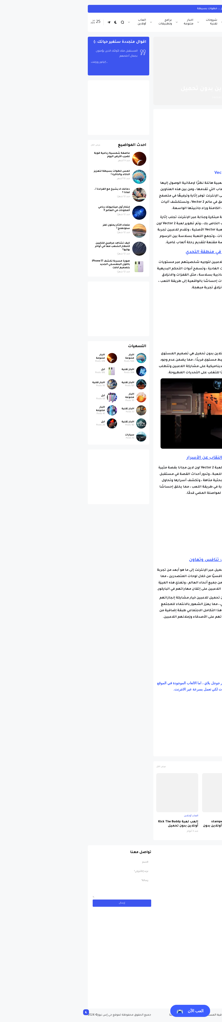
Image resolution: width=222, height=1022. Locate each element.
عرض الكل (82, 767)
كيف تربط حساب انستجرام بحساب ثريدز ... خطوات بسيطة (156, 8)
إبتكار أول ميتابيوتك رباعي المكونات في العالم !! (35, 209)
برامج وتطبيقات (86, 22)
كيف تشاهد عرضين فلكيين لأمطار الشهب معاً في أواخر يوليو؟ (33, 246)
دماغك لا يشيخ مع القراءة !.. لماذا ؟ (33, 191)
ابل (24, 369)
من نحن (183, 1015)
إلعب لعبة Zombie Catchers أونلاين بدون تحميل (194, 826)
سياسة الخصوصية (162, 1015)
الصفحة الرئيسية (196, 79)
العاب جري (181, 751)
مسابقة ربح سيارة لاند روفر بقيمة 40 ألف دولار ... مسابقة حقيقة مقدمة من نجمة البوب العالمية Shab (181, 989)
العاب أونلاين (63, 22)
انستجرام (205, 8)
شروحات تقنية (132, 22)
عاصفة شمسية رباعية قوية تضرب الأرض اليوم (33, 155)
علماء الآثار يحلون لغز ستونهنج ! (37, 227)
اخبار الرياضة (155, 22)
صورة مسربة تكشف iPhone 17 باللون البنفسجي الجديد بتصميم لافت (32, 264)
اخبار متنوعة (109, 22)
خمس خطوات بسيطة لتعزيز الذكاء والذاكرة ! (33, 173)
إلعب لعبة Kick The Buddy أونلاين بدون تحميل (99, 824)
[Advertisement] (143, 139)
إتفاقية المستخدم (135, 1015)
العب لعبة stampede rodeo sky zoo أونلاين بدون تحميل (144, 826)
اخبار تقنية (175, 22)
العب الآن (111, 1012)
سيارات (50, 435)
